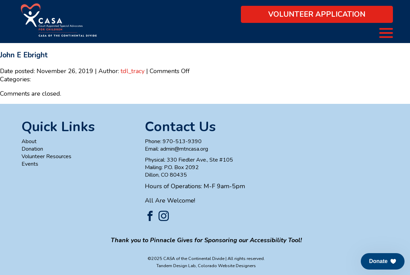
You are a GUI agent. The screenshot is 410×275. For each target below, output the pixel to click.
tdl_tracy (133, 71)
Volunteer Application (317, 14)
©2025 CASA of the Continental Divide (186, 258)
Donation (32, 149)
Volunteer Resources (46, 156)
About (29, 141)
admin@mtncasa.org (184, 149)
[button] (383, 261)
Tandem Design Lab (176, 266)
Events (30, 164)
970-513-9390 (182, 141)
